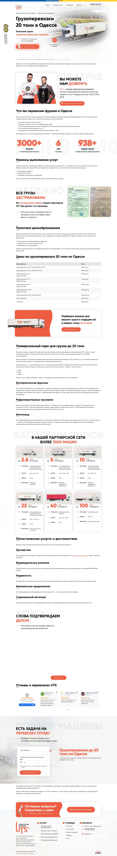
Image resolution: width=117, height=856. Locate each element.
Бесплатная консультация (81, 810)
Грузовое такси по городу (34, 59)
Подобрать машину (70, 329)
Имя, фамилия (25, 750)
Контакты (79, 5)
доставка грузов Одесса (81, 555)
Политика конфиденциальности (25, 853)
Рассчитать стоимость (27, 46)
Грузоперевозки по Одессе (47, 59)
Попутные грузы (57, 5)
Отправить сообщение (29, 772)
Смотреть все (57, 677)
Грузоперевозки (22, 59)
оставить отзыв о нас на (27, 705)
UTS (17, 59)
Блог (67, 838)
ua (85, 5)
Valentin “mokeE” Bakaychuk (93, 693)
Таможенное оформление (49, 840)
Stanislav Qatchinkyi (70, 693)
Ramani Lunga (48, 693)
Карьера (69, 835)
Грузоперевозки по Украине (49, 834)
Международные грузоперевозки (46, 826)
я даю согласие (32, 766)
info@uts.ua (87, 834)
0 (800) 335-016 (95, 4)
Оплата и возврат (71, 832)
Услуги (47, 5)
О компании (69, 5)
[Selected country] (21, 762)
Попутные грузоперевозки (49, 837)
